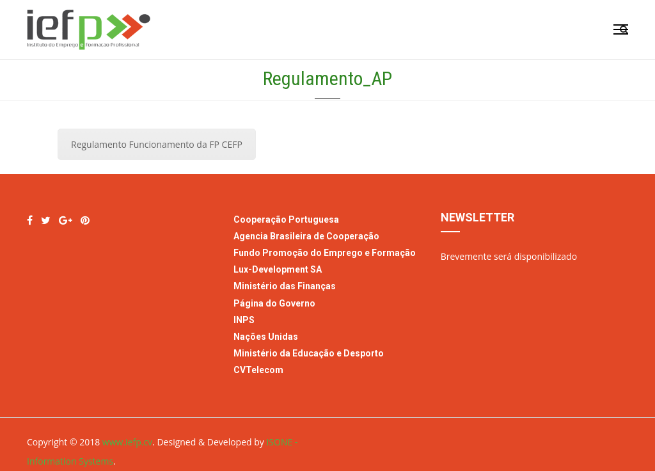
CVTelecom (258, 370)
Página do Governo (275, 303)
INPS (244, 320)
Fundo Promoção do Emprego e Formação (324, 253)
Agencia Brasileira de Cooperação (306, 236)
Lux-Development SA (277, 269)
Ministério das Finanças (284, 286)
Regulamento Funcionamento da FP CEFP (156, 144)
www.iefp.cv (127, 442)
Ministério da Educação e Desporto (308, 353)
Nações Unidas (265, 336)
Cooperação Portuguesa (286, 219)
